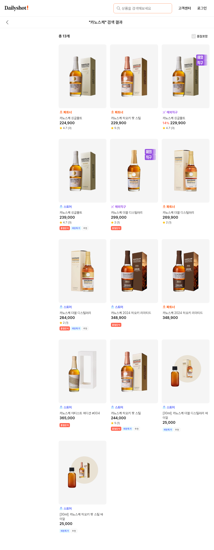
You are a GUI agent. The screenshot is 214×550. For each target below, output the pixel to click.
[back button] (7, 22)
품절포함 (202, 36)
